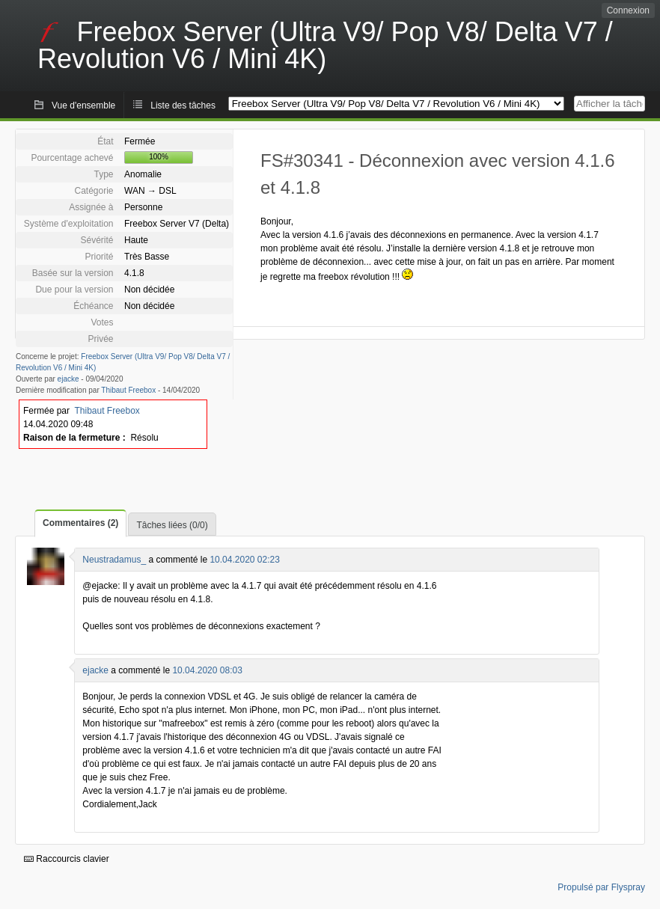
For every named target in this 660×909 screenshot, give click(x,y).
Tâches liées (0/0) (171, 525)
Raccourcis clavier (66, 859)
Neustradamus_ (114, 559)
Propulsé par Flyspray (601, 887)
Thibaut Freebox (128, 390)
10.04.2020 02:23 (244, 559)
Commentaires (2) (80, 523)
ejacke (68, 379)
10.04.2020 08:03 (207, 670)
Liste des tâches (183, 105)
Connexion (628, 10)
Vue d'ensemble (83, 105)
